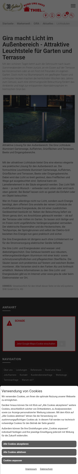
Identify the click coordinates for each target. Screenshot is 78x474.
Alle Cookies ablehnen (14, 452)
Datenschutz (46, 469)
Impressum (31, 469)
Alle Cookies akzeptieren (16, 444)
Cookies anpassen (12, 460)
